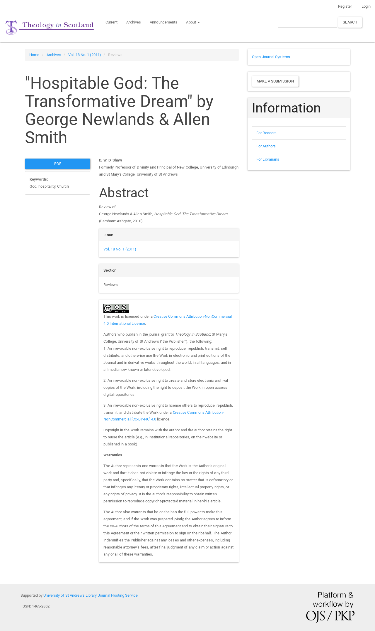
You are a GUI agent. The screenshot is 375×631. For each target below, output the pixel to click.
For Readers (266, 133)
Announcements (163, 22)
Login (366, 6)
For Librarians (267, 159)
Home (34, 55)
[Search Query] (307, 22)
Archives (133, 22)
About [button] (193, 22)
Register (345, 6)
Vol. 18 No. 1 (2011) (84, 55)
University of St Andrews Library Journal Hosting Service (90, 595)
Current (111, 22)
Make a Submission (275, 81)
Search (350, 22)
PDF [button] (57, 163)
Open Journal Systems (271, 57)
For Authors (266, 146)
